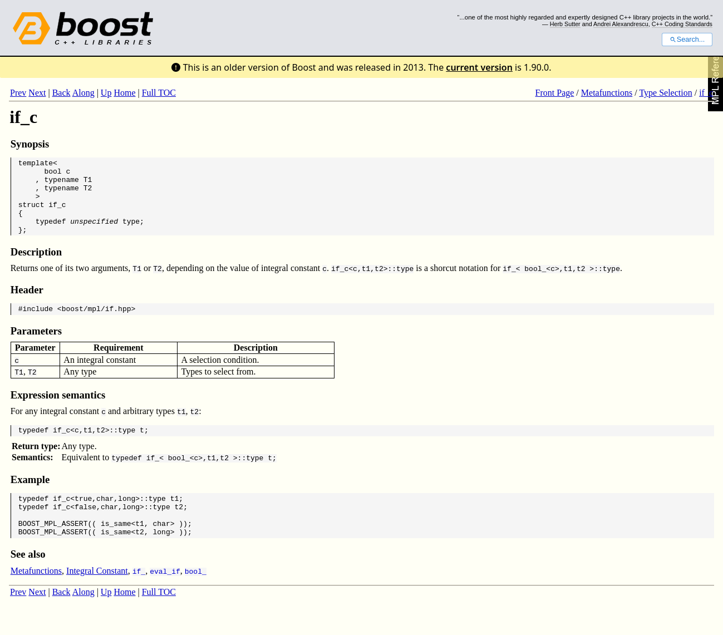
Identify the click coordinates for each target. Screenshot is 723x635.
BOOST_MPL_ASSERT (53, 548)
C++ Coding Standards (682, 24)
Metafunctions (606, 92)
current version (479, 67)
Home (124, 92)
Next (37, 92)
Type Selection (665, 92)
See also (28, 581)
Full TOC (159, 92)
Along (83, 92)
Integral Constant (97, 597)
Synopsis (30, 144)
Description (36, 267)
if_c (706, 92)
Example (30, 498)
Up (106, 92)
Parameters (36, 347)
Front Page (554, 92)
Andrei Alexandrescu (620, 24)
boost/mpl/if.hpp (96, 325)
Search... (687, 39)
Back (61, 92)
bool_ (535, 283)
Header (27, 305)
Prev (18, 92)
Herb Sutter (565, 24)
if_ (509, 283)
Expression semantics (58, 411)
